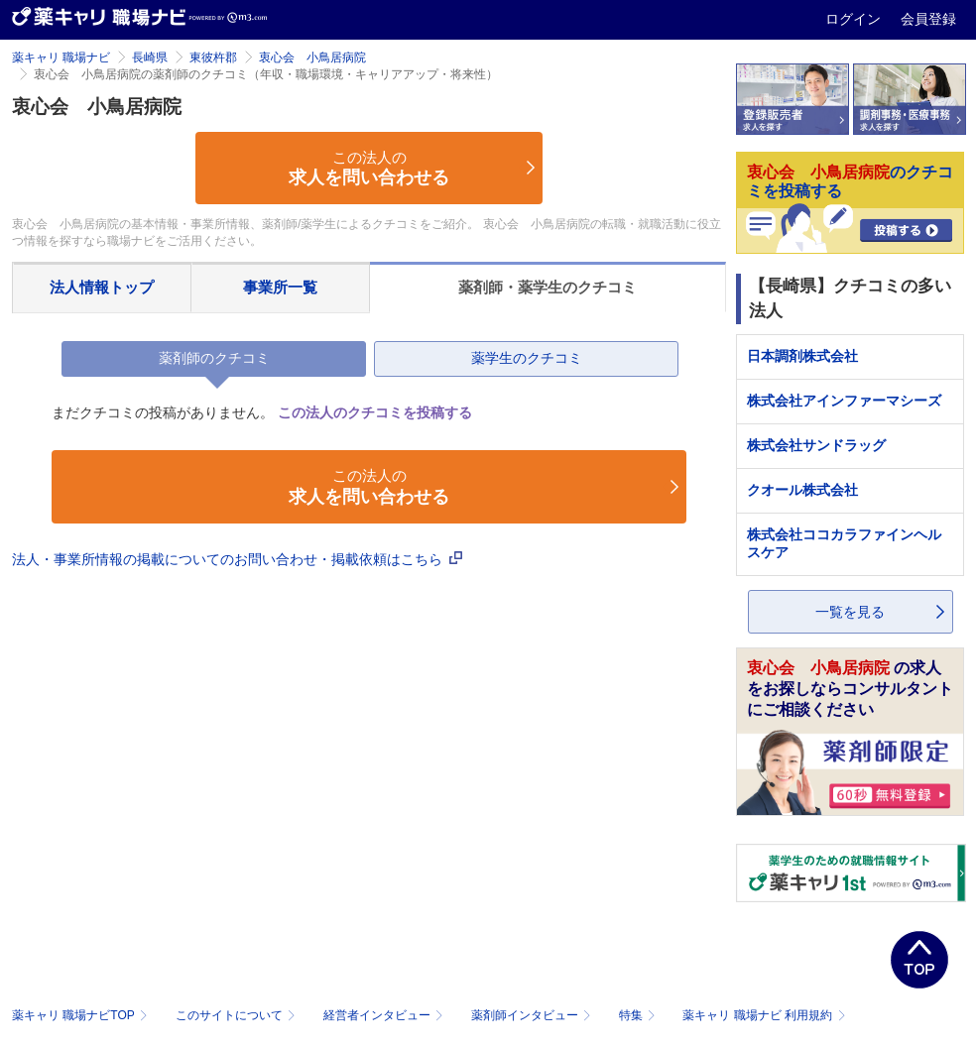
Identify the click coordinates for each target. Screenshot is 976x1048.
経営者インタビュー (385, 1015)
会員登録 (928, 19)
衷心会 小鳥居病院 (312, 57)
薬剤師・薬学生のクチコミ (547, 287)
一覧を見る (850, 612)
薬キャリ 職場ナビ (61, 57)
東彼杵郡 (213, 57)
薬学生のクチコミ (526, 358)
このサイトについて (238, 1015)
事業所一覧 (280, 287)
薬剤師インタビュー (533, 1015)
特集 (639, 1015)
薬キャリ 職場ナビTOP (82, 1015)
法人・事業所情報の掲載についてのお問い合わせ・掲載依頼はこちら (237, 559)
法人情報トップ (102, 287)
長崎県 (150, 57)
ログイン (855, 19)
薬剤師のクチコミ (214, 358)
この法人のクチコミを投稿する (375, 412)
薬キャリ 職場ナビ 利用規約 (763, 1015)
